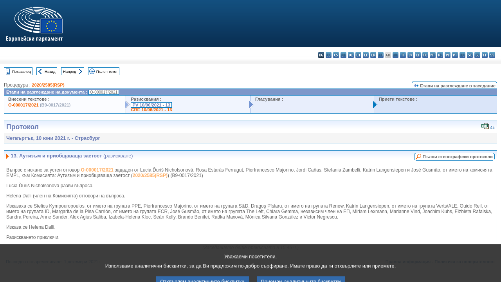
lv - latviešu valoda (410, 55)
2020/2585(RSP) (48, 85)
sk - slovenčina (470, 55)
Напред (69, 71)
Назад (50, 71)
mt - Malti (433, 55)
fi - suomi (485, 55)
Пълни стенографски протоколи (458, 156)
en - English (373, 55)
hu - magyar (425, 55)
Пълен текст (107, 71)
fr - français (381, 55)
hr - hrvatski (395, 55)
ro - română (462, 55)
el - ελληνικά (366, 55)
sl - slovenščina (477, 55)
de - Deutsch (351, 55)
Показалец (21, 71)
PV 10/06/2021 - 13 (151, 105)
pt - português (455, 55)
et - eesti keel (358, 55)
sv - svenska (492, 55)
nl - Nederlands (440, 55)
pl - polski (448, 55)
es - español (329, 55)
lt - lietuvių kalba (418, 55)
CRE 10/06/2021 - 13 (151, 109)
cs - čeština (336, 55)
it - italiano (403, 55)
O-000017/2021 (23, 105)
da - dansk (343, 55)
